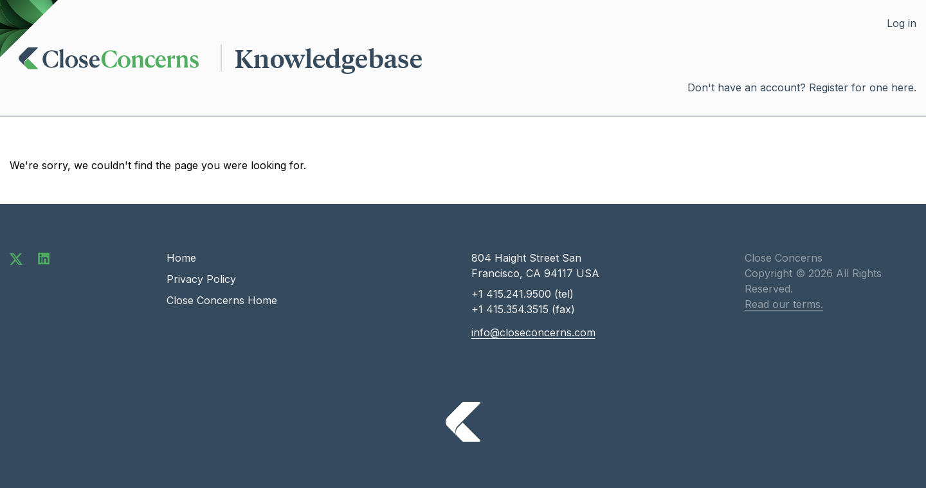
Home (181, 257)
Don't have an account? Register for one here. (801, 87)
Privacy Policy (201, 279)
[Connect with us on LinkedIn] (44, 258)
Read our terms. (784, 304)
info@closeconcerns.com (533, 332)
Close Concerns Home (222, 300)
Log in (901, 23)
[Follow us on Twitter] (16, 258)
